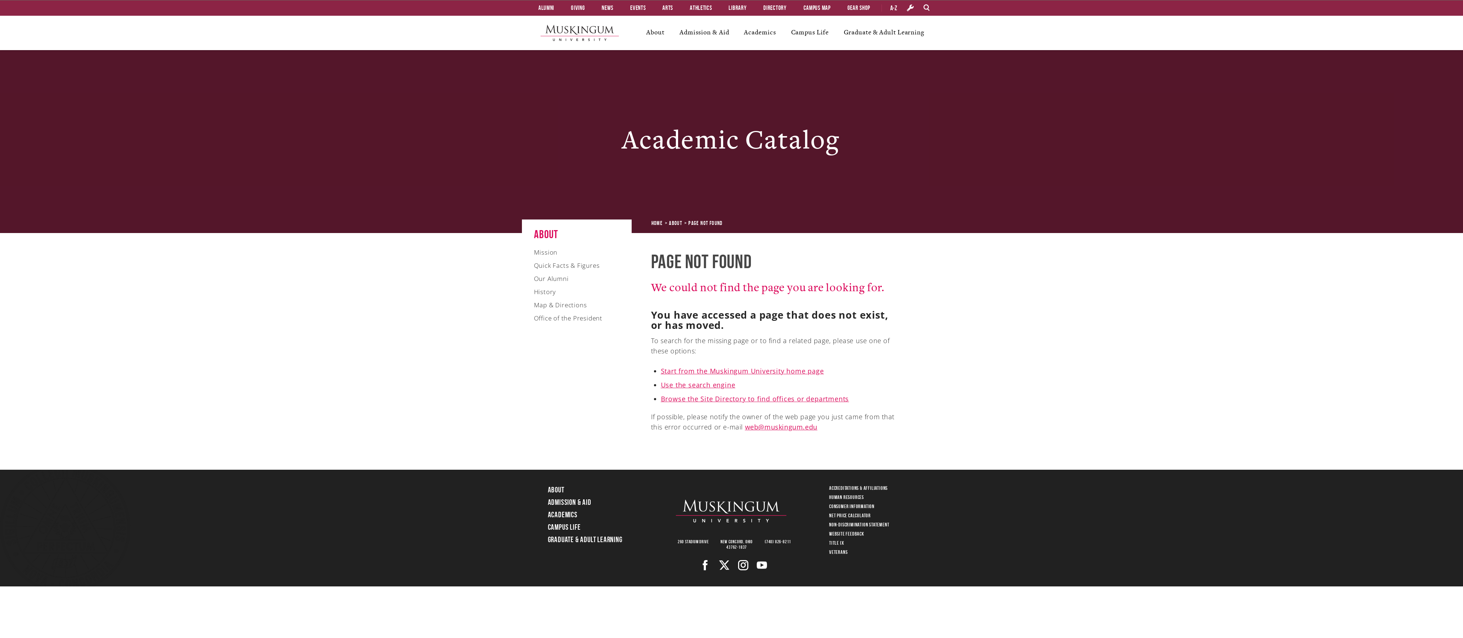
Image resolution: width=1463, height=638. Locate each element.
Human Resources (846, 497)
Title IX (836, 543)
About (655, 32)
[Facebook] (705, 565)
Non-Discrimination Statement (859, 525)
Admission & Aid (704, 32)
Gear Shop (858, 7)
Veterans (838, 552)
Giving (578, 7)
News (607, 7)
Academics (760, 32)
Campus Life (810, 32)
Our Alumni (551, 278)
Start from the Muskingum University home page (742, 371)
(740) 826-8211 (778, 541)
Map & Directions (560, 305)
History (545, 292)
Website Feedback (846, 534)
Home (657, 223)
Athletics (701, 7)
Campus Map (817, 7)
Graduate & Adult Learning (884, 32)
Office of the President (568, 318)
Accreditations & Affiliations (858, 488)
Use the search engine (698, 384)
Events (638, 7)
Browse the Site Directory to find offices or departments (755, 398)
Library (737, 7)
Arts (667, 7)
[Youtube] (762, 565)
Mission (546, 252)
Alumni (546, 7)
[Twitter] (724, 565)
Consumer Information (852, 506)
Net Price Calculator (850, 515)
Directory (774, 7)
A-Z (893, 8)
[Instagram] (743, 565)
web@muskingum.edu (781, 427)
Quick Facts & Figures (567, 265)
